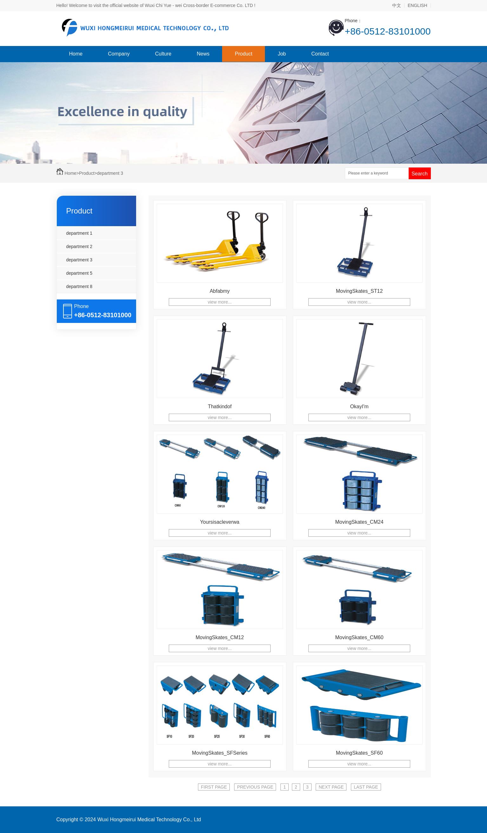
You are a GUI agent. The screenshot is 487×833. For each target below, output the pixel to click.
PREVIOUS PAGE (255, 787)
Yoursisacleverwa (220, 522)
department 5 (79, 273)
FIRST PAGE (214, 787)
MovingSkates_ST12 (359, 291)
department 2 (79, 246)
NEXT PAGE (331, 787)
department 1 (79, 233)
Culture (163, 53)
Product (243, 53)
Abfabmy (220, 291)
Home (76, 53)
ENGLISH (417, 5)
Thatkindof (220, 406)
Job (282, 53)
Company (118, 53)
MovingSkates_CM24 (359, 522)
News (203, 53)
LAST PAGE (366, 787)
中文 (396, 5)
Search (419, 173)
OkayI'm (359, 406)
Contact (320, 53)
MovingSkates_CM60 (359, 637)
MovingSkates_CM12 (219, 637)
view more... (220, 302)
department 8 (79, 286)
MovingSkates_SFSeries (219, 753)
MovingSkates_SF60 (359, 753)
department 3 (110, 173)
